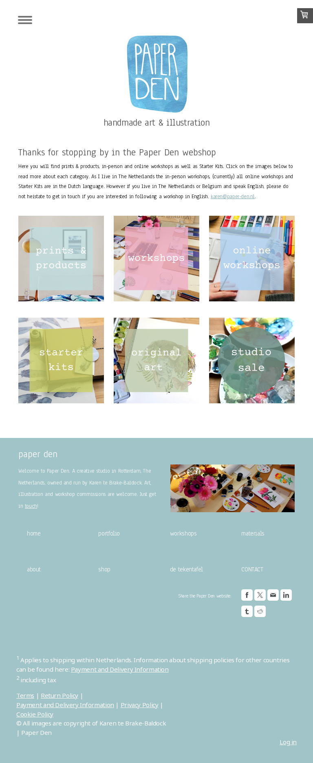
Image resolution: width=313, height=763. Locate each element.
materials (253, 533)
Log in (288, 742)
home (33, 533)
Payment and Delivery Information (120, 669)
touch (31, 506)
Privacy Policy (140, 705)
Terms (25, 695)
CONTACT (252, 569)
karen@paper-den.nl (233, 196)
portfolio (109, 533)
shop (104, 569)
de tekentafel (186, 569)
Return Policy (59, 695)
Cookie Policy (34, 714)
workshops (183, 533)
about (34, 569)
